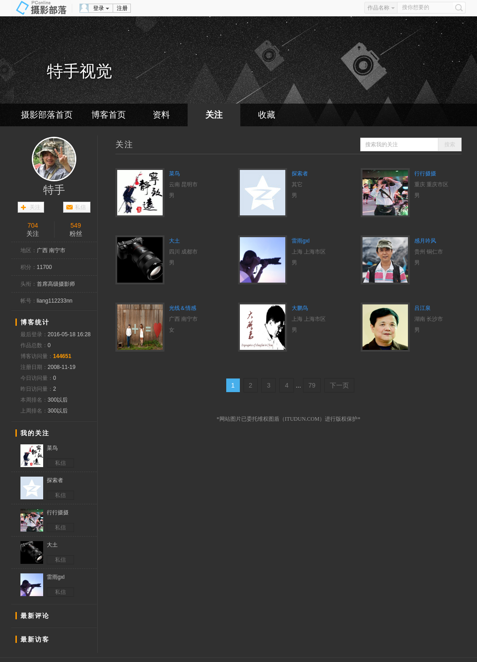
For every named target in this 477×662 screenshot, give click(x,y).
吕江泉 (422, 308)
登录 (98, 8)
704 (32, 225)
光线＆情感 (182, 308)
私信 (80, 207)
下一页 (339, 385)
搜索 (449, 144)
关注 (214, 114)
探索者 (300, 173)
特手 (54, 190)
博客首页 (108, 114)
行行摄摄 (425, 173)
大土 (174, 241)
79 (312, 385)
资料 (161, 114)
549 (75, 225)
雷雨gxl (300, 241)
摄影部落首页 (47, 114)
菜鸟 (174, 173)
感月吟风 (425, 241)
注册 (122, 8)
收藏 (266, 114)
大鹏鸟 (300, 308)
